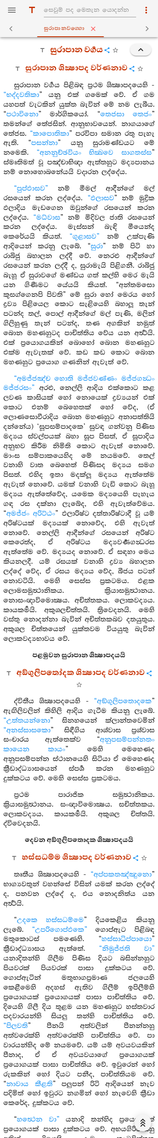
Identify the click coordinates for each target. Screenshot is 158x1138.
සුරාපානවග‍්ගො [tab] (81, 28)
